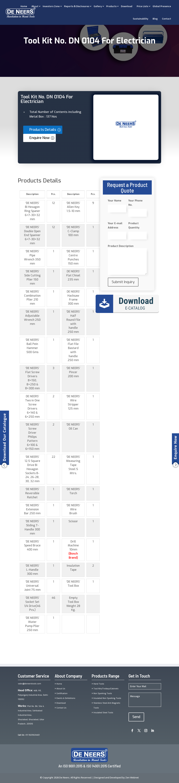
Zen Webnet (132, 777)
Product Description (120, 246)
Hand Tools (98, 684)
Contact (166, 18)
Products (111, 6)
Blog (155, 18)
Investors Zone (51, 6)
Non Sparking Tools (102, 693)
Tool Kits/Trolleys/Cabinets (105, 688)
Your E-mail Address (115, 225)
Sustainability (140, 18)
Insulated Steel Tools (103, 712)
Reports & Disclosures (76, 6)
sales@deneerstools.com (29, 684)
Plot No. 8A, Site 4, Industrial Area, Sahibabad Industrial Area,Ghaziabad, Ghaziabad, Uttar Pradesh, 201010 (31, 715)
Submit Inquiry (123, 282)
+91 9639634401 (29, 735)
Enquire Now (39, 137)
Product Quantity (133, 225)
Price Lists (142, 6)
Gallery (98, 6)
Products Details (42, 129)
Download (126, 6)
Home (59, 684)
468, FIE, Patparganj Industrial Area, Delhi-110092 (33, 695)
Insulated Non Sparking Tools (107, 698)
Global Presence (162, 6)
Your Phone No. (135, 203)
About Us (60, 688)
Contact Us (61, 708)
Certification (61, 693)
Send (136, 716)
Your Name (114, 200)
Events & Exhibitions (65, 698)
